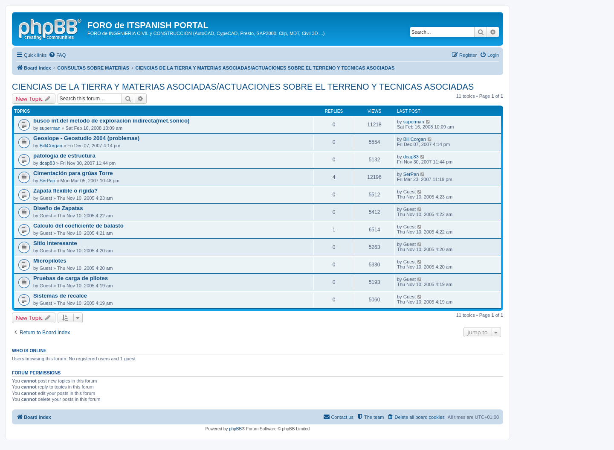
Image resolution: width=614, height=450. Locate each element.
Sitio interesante (55, 243)
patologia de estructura (64, 155)
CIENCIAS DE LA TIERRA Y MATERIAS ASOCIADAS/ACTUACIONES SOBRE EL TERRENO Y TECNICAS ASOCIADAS (243, 86)
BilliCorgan (51, 145)
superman (50, 128)
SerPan (47, 180)
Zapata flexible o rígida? (65, 190)
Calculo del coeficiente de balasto (78, 225)
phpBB (235, 429)
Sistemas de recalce (60, 295)
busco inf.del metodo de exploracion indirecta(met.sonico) (111, 120)
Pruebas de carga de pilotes (70, 278)
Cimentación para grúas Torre (73, 173)
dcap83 (47, 163)
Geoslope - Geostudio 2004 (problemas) (86, 138)
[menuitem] (57, 55)
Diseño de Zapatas (58, 208)
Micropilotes (50, 260)
